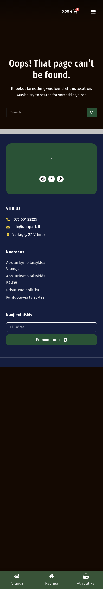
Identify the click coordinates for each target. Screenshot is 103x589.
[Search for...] (46, 112)
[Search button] (92, 112)
